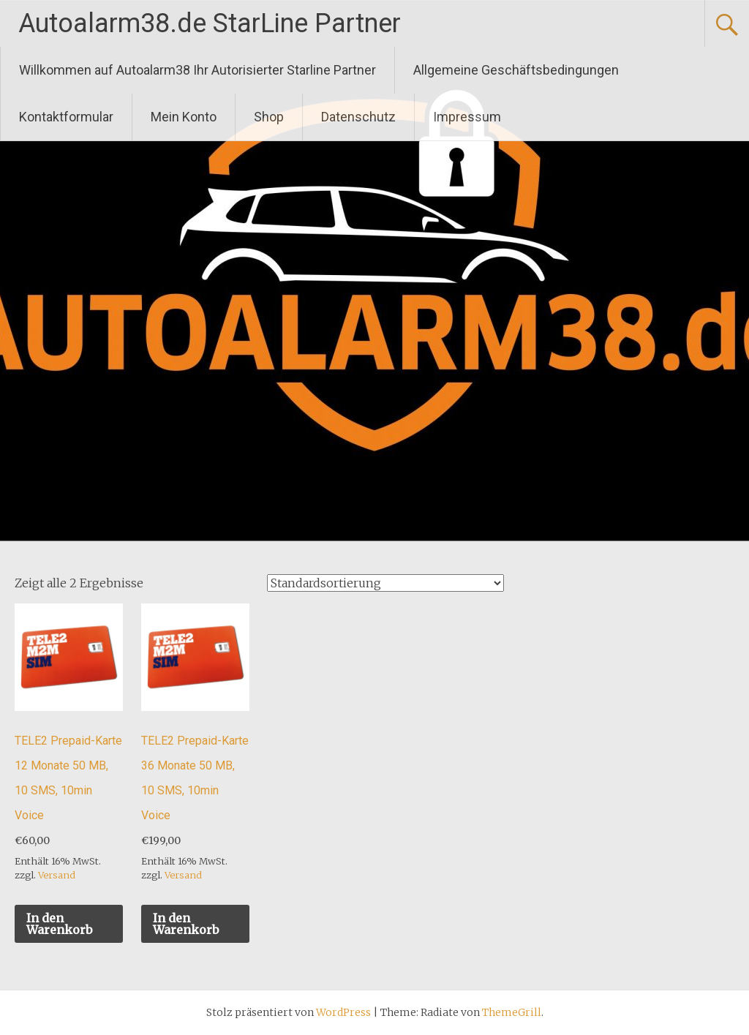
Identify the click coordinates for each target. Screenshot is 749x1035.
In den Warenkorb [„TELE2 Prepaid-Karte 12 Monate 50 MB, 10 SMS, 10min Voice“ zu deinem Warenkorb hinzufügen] (59, 924)
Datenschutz (358, 116)
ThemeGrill (511, 1012)
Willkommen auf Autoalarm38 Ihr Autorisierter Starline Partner (197, 70)
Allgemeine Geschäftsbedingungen (516, 70)
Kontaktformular (66, 116)
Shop (269, 116)
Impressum (467, 116)
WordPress (343, 1012)
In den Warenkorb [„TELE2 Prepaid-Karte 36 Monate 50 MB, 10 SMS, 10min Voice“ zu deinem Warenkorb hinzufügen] (186, 924)
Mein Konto (184, 116)
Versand (56, 875)
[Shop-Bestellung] (385, 583)
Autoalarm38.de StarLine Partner (209, 23)
